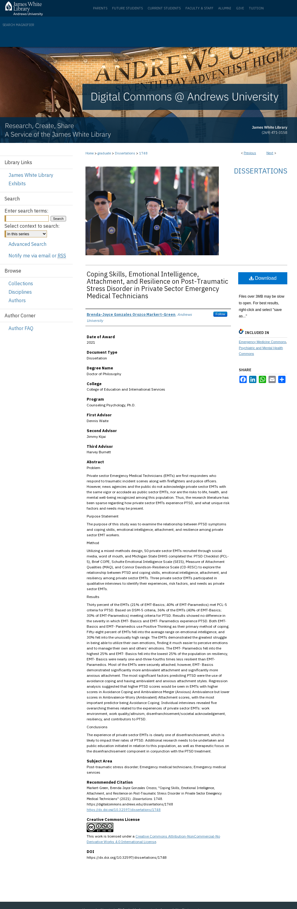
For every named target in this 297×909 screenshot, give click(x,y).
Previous (250, 153)
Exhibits (17, 183)
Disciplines (20, 292)
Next (269, 153)
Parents (100, 8)
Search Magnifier (18, 25)
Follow (220, 314)
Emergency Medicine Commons (262, 342)
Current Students (164, 8)
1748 (143, 153)
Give (240, 8)
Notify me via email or (37, 256)
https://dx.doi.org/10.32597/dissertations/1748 (124, 810)
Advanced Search (27, 244)
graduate (104, 153)
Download (263, 278)
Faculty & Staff (199, 8)
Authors (17, 300)
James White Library (30, 175)
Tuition (256, 8)
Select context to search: (32, 226)
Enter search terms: (26, 211)
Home (89, 153)
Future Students (127, 8)
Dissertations (125, 153)
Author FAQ (20, 328)
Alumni (224, 8)
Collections (20, 283)
